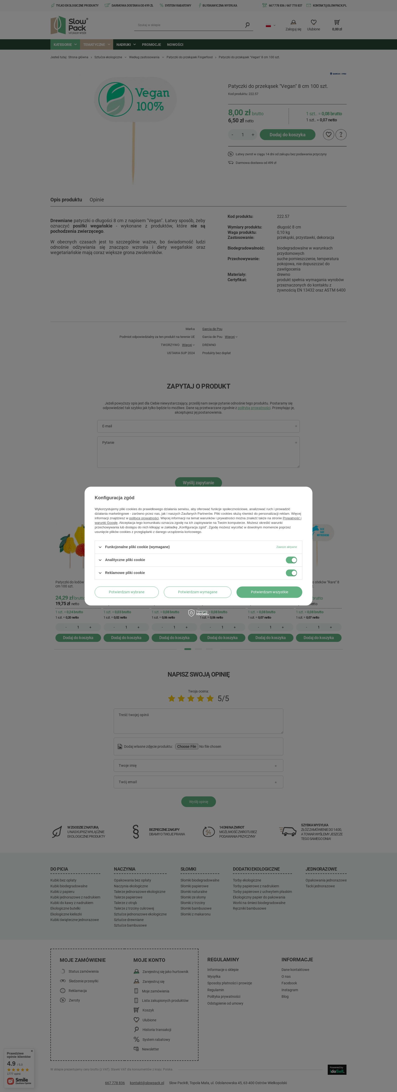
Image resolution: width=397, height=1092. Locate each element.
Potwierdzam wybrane (126, 592)
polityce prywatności (144, 518)
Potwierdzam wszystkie (269, 592)
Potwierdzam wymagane (197, 592)
